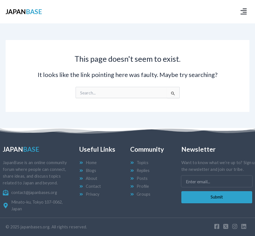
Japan (24, 12)
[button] (243, 12)
